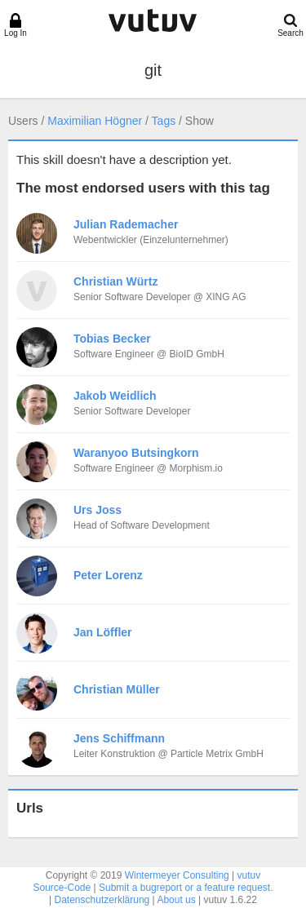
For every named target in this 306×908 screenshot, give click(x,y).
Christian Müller (116, 689)
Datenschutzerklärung (102, 900)
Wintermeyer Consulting (177, 875)
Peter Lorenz (108, 575)
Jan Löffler (102, 632)
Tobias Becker (112, 338)
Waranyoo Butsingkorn (136, 452)
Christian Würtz (115, 281)
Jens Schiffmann (119, 738)
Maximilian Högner (94, 120)
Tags (164, 120)
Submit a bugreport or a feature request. (186, 887)
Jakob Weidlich (115, 395)
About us (176, 900)
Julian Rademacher (125, 224)
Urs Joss (97, 509)
